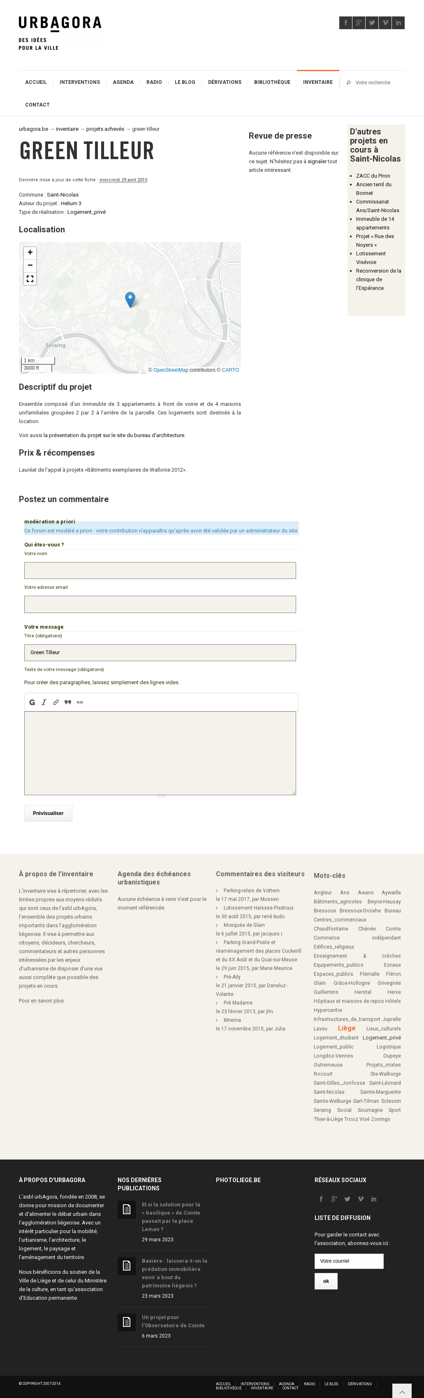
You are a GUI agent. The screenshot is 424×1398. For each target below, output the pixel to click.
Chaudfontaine (331, 926)
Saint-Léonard (385, 1080)
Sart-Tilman (366, 1099)
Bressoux (325, 908)
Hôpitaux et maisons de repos (349, 999)
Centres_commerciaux (340, 917)
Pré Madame (238, 1000)
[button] (130, 300)
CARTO (230, 370)
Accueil (36, 82)
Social (344, 1108)
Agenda (123, 82)
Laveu (320, 1026)
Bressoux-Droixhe (360, 908)
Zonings (380, 1117)
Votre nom (35, 553)
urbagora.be (33, 129)
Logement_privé (86, 212)
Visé (364, 1117)
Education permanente (50, 1295)
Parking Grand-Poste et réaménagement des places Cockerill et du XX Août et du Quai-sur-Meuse (258, 948)
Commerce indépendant (357, 935)
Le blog (185, 82)
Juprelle (391, 1017)
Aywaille (391, 890)
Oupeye (392, 1053)
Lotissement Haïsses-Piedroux (259, 905)
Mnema (232, 1018)
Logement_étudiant (336, 1035)
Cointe (393, 926)
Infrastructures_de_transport (347, 1017)
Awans (366, 890)
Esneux (392, 962)
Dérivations (224, 82)
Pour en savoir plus (41, 998)
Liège (347, 1026)
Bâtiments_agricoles (338, 899)
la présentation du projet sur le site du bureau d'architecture (114, 435)
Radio (154, 82)
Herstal (362, 990)
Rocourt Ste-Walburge (357, 1071)
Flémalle (370, 971)
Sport (395, 1108)
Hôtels (393, 999)
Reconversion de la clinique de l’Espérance (378, 279)
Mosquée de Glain (244, 923)
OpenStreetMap (170, 370)
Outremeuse (328, 1062)
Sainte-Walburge (332, 1099)
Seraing (322, 1108)
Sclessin (391, 1099)
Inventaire (318, 82)
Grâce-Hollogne (352, 981)
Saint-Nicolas (63, 195)
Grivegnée (389, 981)
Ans (345, 890)
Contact (37, 105)
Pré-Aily (232, 974)
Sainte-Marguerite (380, 1089)
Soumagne (370, 1108)
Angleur (323, 890)
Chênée (367, 926)
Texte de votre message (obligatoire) (64, 668)
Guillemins (326, 990)
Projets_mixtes (383, 1062)
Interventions (80, 82)
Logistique (389, 1044)
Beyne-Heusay (384, 899)
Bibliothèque (272, 82)
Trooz (351, 1117)
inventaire (67, 129)
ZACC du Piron (373, 176)
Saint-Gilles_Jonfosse (339, 1080)
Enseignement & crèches (357, 953)
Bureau (393, 908)
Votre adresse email (46, 587)
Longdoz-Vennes (333, 1053)
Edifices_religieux (334, 944)
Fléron (393, 971)
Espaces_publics (333, 971)
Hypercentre (328, 1008)
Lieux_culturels (383, 1026)
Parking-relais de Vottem (252, 888)
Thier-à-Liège (328, 1117)
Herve (394, 990)
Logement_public (334, 1044)
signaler (317, 161)
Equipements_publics (339, 962)
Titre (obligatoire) (43, 634)
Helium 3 (71, 203)
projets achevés (105, 129)
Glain (320, 981)
